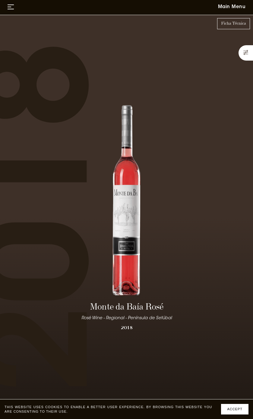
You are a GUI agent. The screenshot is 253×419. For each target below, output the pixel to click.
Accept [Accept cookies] (234, 409)
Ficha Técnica (233, 23)
